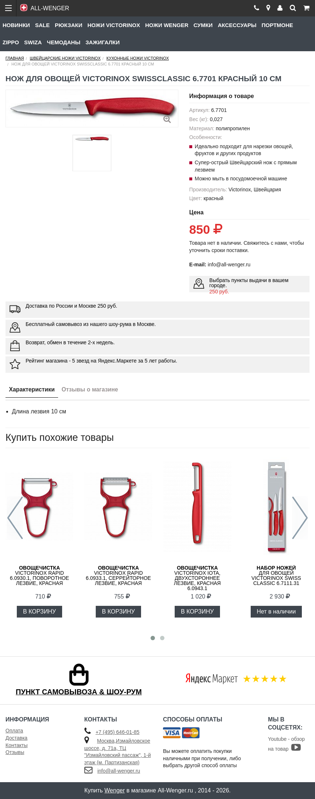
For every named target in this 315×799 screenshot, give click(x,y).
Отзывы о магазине (91, 390)
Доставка (16, 738)
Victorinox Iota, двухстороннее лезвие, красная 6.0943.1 (197, 578)
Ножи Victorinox (113, 25)
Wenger (115, 790)
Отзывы (14, 752)
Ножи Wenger (166, 25)
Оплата (14, 731)
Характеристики (32, 390)
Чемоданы (63, 42)
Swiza (33, 42)
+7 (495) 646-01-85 (117, 732)
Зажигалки (103, 42)
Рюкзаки (68, 25)
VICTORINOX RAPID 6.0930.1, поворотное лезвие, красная (39, 575)
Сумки (202, 25)
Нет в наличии (276, 611)
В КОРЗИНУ (39, 611)
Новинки (16, 25)
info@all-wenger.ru (118, 771)
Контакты (16, 745)
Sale (42, 25)
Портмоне (277, 25)
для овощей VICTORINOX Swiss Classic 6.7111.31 (276, 575)
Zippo (11, 42)
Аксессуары (237, 25)
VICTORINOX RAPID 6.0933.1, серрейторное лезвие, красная (118, 575)
